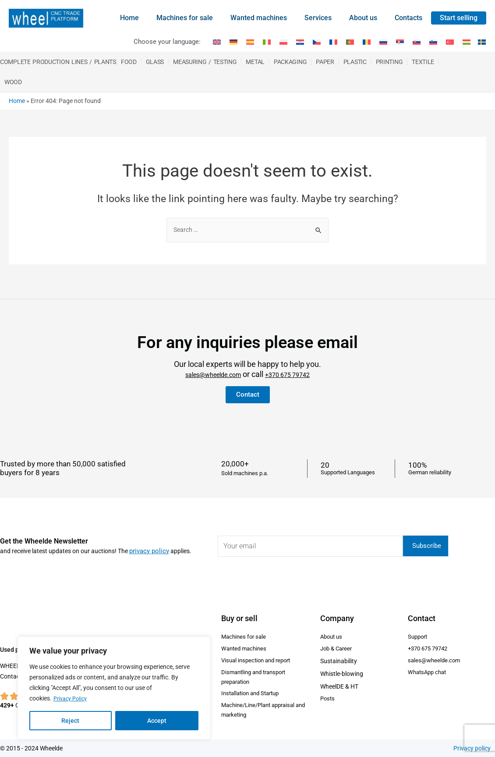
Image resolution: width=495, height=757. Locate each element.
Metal (255, 61)
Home (17, 100)
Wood (13, 81)
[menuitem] (217, 42)
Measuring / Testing (205, 61)
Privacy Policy (72, 698)
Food (129, 61)
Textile (423, 61)
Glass (155, 61)
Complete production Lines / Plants (58, 61)
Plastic (355, 61)
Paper (325, 61)
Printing (389, 61)
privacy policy (147, 543)
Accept (156, 720)
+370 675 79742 (296, 367)
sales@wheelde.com (207, 367)
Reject (70, 720)
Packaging (290, 61)
